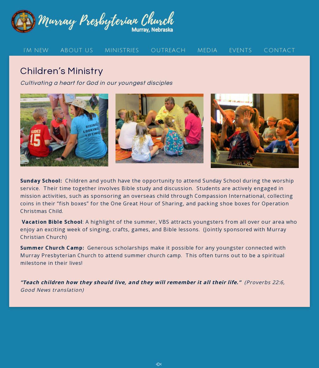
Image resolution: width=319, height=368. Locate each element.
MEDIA (207, 50)
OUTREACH (168, 50)
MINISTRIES (122, 50)
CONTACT (279, 50)
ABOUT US (76, 50)
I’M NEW (36, 50)
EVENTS (240, 50)
